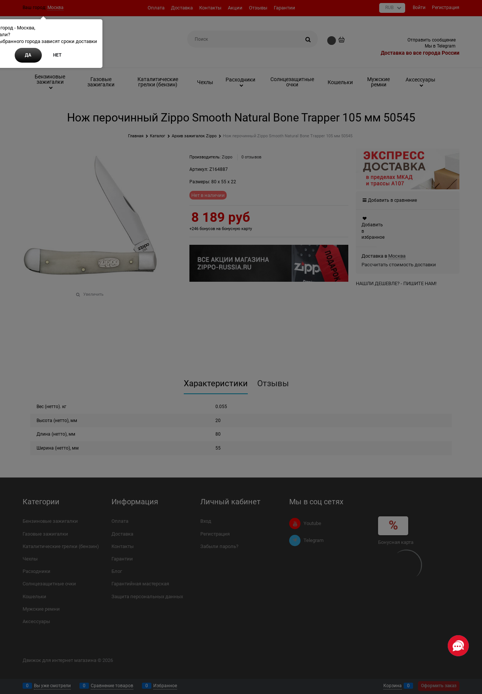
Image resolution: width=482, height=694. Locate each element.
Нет (57, 55)
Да (28, 55)
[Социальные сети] (458, 645)
